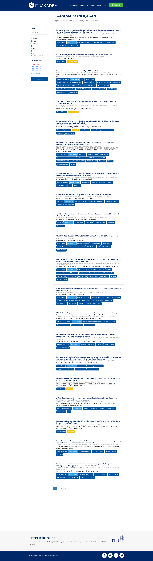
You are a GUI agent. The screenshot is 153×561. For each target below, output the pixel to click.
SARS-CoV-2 (77, 185)
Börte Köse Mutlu (62, 154)
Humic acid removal (111, 451)
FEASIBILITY (102, 161)
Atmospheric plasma (83, 42)
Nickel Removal (115, 297)
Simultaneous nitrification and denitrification (69, 82)
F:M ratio (73, 164)
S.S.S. (99, 5)
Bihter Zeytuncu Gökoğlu (64, 321)
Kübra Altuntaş (61, 42)
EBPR (82, 79)
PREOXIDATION (61, 276)
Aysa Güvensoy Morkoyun (64, 408)
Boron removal (80, 369)
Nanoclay (60, 454)
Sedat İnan (60, 201)
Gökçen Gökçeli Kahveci (64, 130)
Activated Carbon (96, 297)
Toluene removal (113, 474)
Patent (34, 41)
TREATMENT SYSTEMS (99, 89)
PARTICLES (88, 303)
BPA (99, 247)
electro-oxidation (96, 243)
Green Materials (85, 130)
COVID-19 (94, 182)
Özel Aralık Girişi (36, 73)
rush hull (110, 130)
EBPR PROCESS (112, 89)
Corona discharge (110, 42)
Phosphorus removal (63, 348)
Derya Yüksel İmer (62, 451)
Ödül (34, 48)
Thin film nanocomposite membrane (94, 408)
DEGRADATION (61, 250)
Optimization (60, 226)
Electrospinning (61, 477)
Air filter (97, 474)
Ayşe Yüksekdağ (61, 366)
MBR (94, 82)
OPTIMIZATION (72, 276)
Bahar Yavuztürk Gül (62, 182)
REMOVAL (110, 161)
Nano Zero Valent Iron (83, 297)
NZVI (94, 303)
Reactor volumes (109, 344)
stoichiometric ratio (62, 273)
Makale (35, 38)
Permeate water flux (77, 325)
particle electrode (62, 247)
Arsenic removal (79, 223)
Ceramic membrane (98, 451)
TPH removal (81, 158)
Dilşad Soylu (60, 389)
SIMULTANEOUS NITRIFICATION (65, 89)
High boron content (97, 366)
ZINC (99, 303)
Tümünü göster (35, 64)
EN (105, 5)
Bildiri (34, 53)
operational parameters (97, 270)
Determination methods (105, 182)
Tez (34, 51)
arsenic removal (69, 133)
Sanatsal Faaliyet (38, 56)
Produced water (104, 154)
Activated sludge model (87, 344)
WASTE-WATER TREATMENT (87, 86)
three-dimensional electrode (77, 247)
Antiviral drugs (85, 182)
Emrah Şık (60, 223)
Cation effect (89, 223)
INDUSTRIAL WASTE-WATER (72, 300)
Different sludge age (62, 164)
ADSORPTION (109, 300)
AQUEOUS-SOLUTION (88, 300)
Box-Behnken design (85, 451)
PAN (69, 477)
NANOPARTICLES (62, 303)
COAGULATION (104, 276)
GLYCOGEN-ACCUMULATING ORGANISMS (108, 82)
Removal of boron (90, 325)
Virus (70, 185)
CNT (69, 412)
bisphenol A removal (83, 243)
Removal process (62, 185)
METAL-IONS (99, 300)
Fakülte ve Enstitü (87, 5)
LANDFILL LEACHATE (107, 273)
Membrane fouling (93, 154)
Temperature (87, 82)
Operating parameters (92, 369)
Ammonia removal (74, 45)
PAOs (92, 79)
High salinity (82, 154)
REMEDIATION (72, 303)
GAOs (87, 79)
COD (65, 279)
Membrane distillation (63, 325)
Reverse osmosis (110, 408)
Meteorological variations (96, 201)
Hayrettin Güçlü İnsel (63, 79)
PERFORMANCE (73, 92)
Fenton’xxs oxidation (83, 270)
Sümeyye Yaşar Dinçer (63, 344)
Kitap (34, 46)
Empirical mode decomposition (65, 204)
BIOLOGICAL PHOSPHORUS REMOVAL (67, 86)
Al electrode (111, 223)
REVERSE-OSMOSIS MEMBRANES (96, 158)
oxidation (109, 270)
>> (65, 488)
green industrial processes (99, 130)
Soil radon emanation (81, 201)
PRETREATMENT (93, 276)
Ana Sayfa (73, 5)
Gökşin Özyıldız (61, 431)
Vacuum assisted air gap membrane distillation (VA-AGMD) (99, 321)
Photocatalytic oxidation (87, 477)
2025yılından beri (36, 68)
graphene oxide (107, 243)
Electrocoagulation (100, 223)
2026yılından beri (36, 66)
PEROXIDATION (82, 276)
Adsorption (106, 297)
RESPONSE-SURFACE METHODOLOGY (89, 273)
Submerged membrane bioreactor (66, 158)
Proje (34, 43)
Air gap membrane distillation (65, 369)
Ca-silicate (60, 133)
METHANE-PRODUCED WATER (65, 161)
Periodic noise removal (112, 201)
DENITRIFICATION (62, 92)
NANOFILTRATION (92, 161)
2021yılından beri (36, 70)
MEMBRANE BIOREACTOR (84, 89)
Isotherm (59, 300)
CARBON (59, 279)
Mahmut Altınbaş (61, 112)
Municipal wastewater (97, 42)
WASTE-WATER (80, 161)
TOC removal (73, 273)
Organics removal (62, 45)
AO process (99, 344)
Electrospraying (83, 474)
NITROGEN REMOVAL (103, 86)
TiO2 (91, 474)
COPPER (81, 303)
